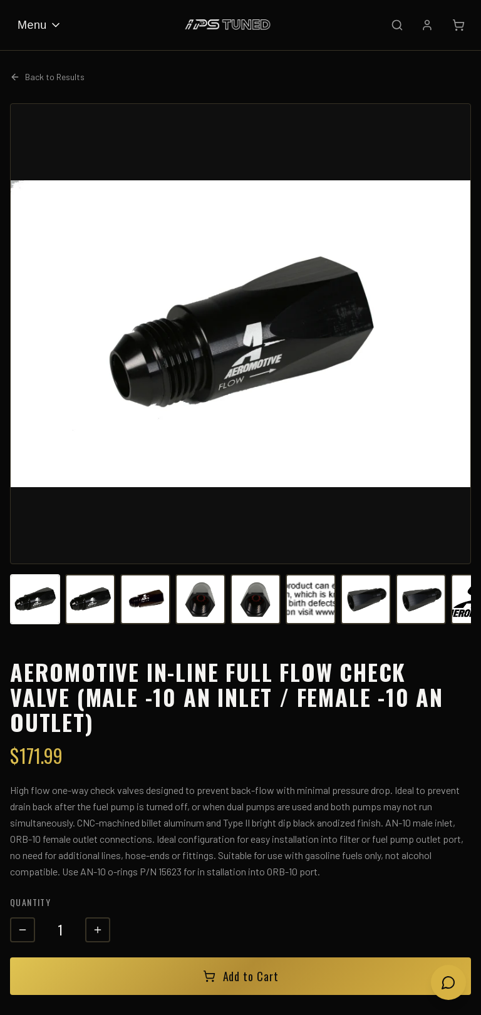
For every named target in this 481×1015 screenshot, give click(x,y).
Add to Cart (241, 976)
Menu (40, 25)
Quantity (30, 902)
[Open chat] (448, 982)
